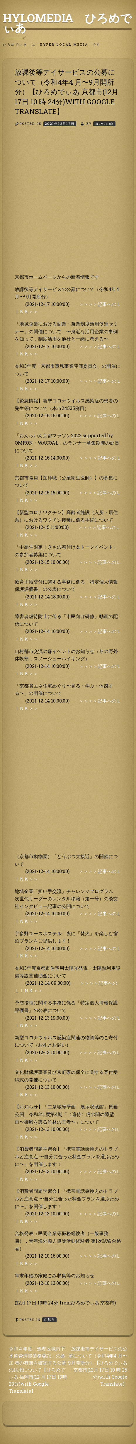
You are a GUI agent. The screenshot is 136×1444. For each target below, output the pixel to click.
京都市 (49, 1319)
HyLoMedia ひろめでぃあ (67, 22)
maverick (104, 123)
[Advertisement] (68, 205)
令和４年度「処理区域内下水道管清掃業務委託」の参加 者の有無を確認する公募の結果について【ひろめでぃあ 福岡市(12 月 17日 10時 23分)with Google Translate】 (38, 1370)
